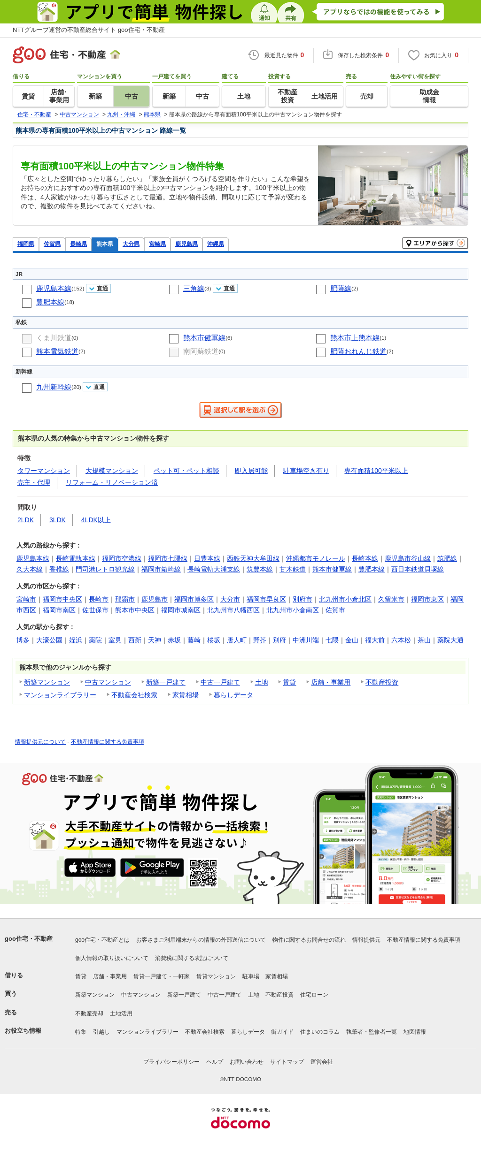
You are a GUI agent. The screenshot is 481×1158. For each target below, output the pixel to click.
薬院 (95, 640)
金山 (351, 640)
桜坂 (213, 640)
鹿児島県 (186, 244)
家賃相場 (185, 695)
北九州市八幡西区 (233, 610)
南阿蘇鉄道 (200, 351)
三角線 (193, 288)
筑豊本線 (260, 569)
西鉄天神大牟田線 (253, 558)
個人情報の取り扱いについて (111, 958)
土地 (261, 682)
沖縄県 (215, 244)
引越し (101, 1031)
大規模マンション (111, 470)
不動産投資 (381, 682)
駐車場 (250, 976)
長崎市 (99, 599)
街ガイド (282, 1031)
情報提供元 (366, 940)
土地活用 (121, 1013)
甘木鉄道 (292, 569)
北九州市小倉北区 (345, 599)
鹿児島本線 (53, 288)
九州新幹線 (53, 387)
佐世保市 (95, 610)
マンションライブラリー (60, 695)
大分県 (131, 244)
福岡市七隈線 (167, 558)
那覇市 (125, 599)
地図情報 (414, 1031)
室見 (115, 640)
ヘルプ (214, 1062)
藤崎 (194, 640)
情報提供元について (40, 742)
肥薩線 (340, 288)
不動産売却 (89, 1013)
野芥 (259, 640)
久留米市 (391, 599)
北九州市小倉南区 (292, 610)
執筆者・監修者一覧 (371, 1031)
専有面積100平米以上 (376, 470)
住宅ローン (314, 994)
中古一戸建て (220, 682)
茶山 (424, 640)
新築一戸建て (166, 682)
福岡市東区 (427, 599)
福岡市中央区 (62, 599)
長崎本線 (365, 558)
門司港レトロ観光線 (105, 569)
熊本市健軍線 (204, 338)
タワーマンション (43, 470)
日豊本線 (207, 558)
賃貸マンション (216, 976)
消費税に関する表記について (191, 958)
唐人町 (237, 640)
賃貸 (289, 682)
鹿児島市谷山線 (408, 558)
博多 (23, 640)
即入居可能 (251, 470)
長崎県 (78, 244)
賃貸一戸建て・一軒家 (161, 976)
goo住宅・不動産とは (102, 940)
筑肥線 (447, 558)
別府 (279, 640)
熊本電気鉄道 (57, 351)
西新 (134, 640)
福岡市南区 (59, 610)
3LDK (57, 520)
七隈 (332, 640)
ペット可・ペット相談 (186, 470)
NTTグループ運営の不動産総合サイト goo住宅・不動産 (89, 29)
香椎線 (59, 569)
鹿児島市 (154, 599)
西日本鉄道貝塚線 (417, 569)
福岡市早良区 (266, 599)
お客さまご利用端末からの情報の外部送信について (201, 940)
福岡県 (25, 244)
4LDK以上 (96, 520)
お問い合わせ (247, 1062)
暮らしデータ (233, 695)
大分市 (230, 599)
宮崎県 (157, 244)
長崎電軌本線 (75, 558)
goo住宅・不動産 (29, 938)
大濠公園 (49, 640)
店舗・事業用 (330, 682)
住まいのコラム (320, 1031)
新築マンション (47, 682)
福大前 (375, 640)
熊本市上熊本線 (355, 338)
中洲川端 (306, 640)
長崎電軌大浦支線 (213, 569)
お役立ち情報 (23, 1030)
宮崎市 (26, 599)
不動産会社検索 (134, 695)
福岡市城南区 (181, 610)
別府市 (302, 599)
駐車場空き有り (306, 470)
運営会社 (321, 1062)
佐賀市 (335, 610)
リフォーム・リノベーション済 (112, 482)
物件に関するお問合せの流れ (309, 940)
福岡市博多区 (194, 599)
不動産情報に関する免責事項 (107, 742)
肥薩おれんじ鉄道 (358, 351)
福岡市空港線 (121, 558)
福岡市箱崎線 (161, 569)
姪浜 (75, 640)
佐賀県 (52, 244)
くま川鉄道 (53, 338)
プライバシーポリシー (171, 1062)
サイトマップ (287, 1062)
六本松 (401, 640)
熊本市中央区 (135, 610)
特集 (80, 1031)
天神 (154, 640)
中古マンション (108, 682)
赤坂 (174, 640)
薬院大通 (450, 640)
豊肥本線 (50, 302)
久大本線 (29, 569)
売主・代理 (33, 482)
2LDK (25, 520)
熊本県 (104, 244)
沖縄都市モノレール (315, 558)
